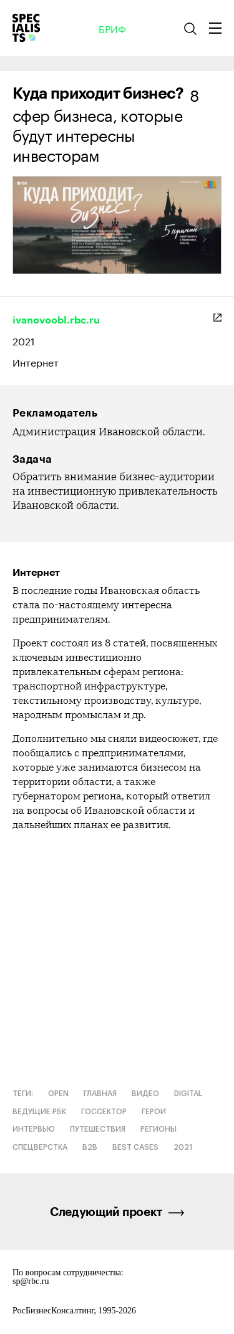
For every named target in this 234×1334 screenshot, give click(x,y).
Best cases (135, 1147)
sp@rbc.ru (30, 1281)
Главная (100, 1093)
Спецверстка (39, 1147)
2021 (23, 340)
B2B (89, 1147)
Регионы (158, 1129)
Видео (145, 1093)
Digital (188, 1093)
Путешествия (97, 1129)
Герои (154, 1111)
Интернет (35, 362)
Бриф (112, 28)
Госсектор (104, 1111)
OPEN (58, 1093)
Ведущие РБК (39, 1111)
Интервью (33, 1129)
